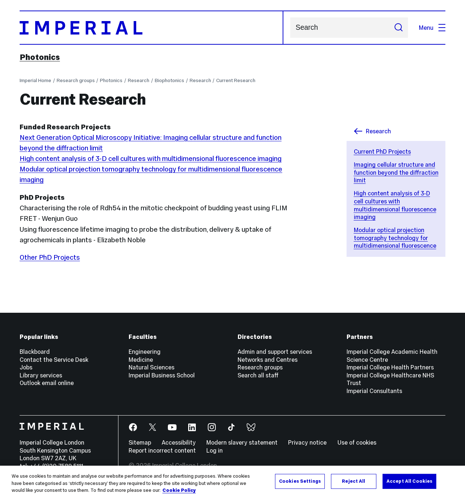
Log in (214, 450)
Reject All (353, 481)
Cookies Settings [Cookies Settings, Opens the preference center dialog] (300, 481)
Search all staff (258, 375)
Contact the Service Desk (54, 359)
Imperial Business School (162, 375)
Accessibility (179, 442)
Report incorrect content (162, 450)
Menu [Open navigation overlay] (432, 27)
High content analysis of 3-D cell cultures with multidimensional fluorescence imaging (395, 205)
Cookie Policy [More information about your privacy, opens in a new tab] (179, 490)
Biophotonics (169, 80)
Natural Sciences (151, 367)
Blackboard (35, 351)
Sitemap (140, 442)
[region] (232, 482)
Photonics (40, 57)
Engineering (145, 351)
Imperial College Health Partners (390, 367)
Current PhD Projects (382, 151)
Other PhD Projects (50, 257)
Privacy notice (307, 442)
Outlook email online (47, 382)
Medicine (141, 359)
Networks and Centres (268, 359)
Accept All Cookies (409, 481)
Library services (41, 375)
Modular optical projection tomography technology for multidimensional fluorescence (395, 237)
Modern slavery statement (242, 442)
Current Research (235, 80)
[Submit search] (398, 27)
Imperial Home (35, 80)
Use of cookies (356, 442)
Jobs (26, 367)
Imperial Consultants (374, 390)
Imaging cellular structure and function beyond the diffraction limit (396, 172)
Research (138, 80)
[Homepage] (151, 28)
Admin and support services (275, 351)
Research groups (76, 80)
